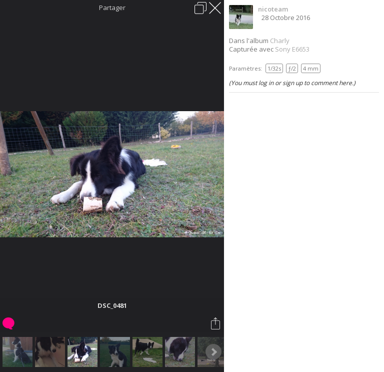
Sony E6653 (292, 49)
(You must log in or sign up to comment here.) (292, 83)
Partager (112, 7)
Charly (280, 40)
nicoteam (273, 9)
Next (214, 352)
